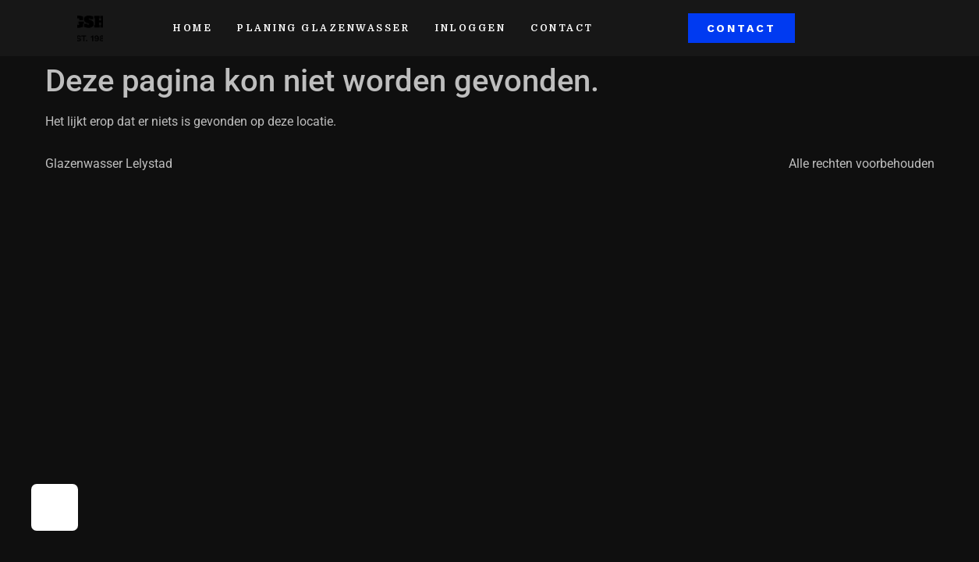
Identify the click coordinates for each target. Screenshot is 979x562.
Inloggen (470, 28)
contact (562, 28)
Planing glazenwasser (323, 28)
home (192, 28)
